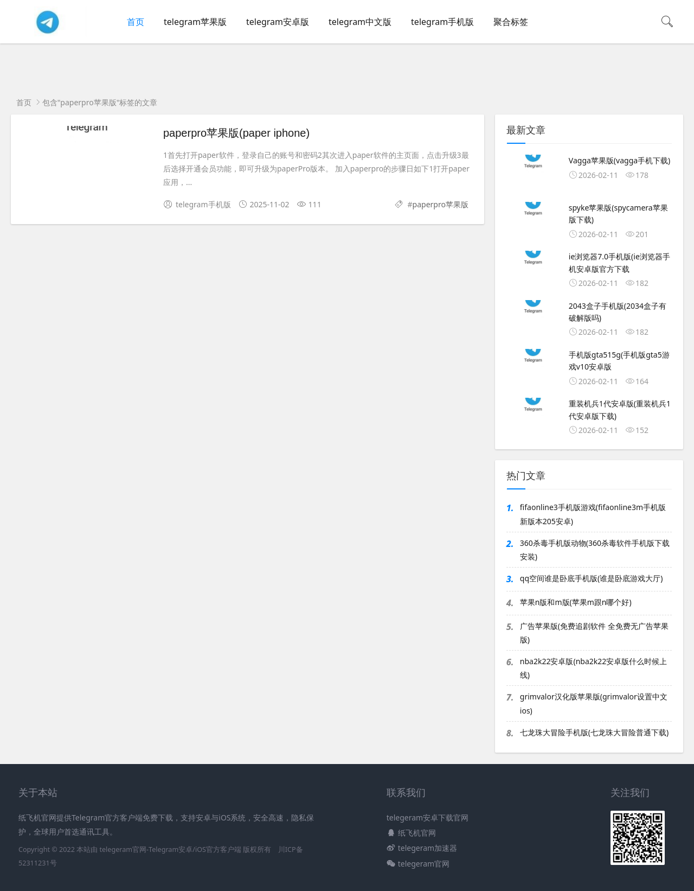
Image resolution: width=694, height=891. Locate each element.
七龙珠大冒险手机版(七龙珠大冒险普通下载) (594, 732)
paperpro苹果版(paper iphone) (236, 133)
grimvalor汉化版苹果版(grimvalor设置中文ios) (593, 703)
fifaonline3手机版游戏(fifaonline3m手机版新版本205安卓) (593, 514)
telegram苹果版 (195, 22)
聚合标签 (510, 22)
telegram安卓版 (277, 22)
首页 (135, 22)
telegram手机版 (442, 22)
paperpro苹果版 (440, 204)
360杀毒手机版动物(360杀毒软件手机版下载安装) (595, 550)
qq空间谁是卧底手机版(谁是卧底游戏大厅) (591, 578)
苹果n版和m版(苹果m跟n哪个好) (576, 602)
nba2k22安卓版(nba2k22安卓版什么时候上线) (593, 668)
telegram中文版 (360, 22)
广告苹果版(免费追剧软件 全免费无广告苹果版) (594, 633)
